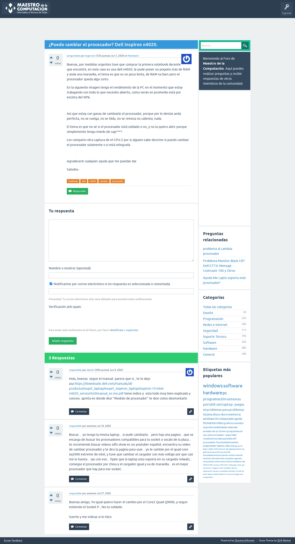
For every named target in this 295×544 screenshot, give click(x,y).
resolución (207, 459)
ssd (209, 435)
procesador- (218, 435)
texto (205, 474)
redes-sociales (212, 474)
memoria (234, 414)
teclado (218, 438)
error (240, 446)
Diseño (208, 313)
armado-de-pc (211, 431)
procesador (117, 181)
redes (210, 449)
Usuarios (124, 11)
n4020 (93, 181)
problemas (236, 409)
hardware (212, 392)
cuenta (223, 462)
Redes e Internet (215, 325)
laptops (232, 449)
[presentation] (80, 318)
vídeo (227, 446)
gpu (243, 465)
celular (217, 459)
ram (219, 404)
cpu (205, 435)
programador (208, 477)
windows (213, 385)
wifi (234, 438)
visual (228, 474)
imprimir (229, 462)
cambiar (104, 181)
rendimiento (220, 427)
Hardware (133, 55)
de (229, 452)
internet (232, 427)
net (211, 465)
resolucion (207, 468)
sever (221, 468)
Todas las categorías (217, 307)
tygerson (90, 55)
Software (209, 342)
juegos (239, 404)
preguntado (73, 55)
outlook (231, 455)
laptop (227, 404)
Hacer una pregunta (145, 11)
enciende (239, 455)
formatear (209, 423)
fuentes (225, 455)
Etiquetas (94, 11)
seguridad (230, 435)
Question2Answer (245, 540)
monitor (239, 423)
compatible (223, 471)
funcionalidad (223, 442)
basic (205, 449)
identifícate (116, 330)
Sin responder (77, 11)
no (208, 465)
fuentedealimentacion (212, 455)
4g (243, 471)
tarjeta (207, 414)
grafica (230, 459)
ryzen (239, 465)
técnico (234, 468)
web (243, 462)
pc (224, 392)
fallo (222, 459)
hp (227, 449)
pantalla (227, 438)
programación (214, 399)
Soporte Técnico (214, 336)
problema (237, 462)
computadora (208, 462)
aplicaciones (209, 452)
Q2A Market (284, 540)
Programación (213, 319)
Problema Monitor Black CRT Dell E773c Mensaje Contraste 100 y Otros (224, 265)
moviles (238, 471)
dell (84, 181)
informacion (220, 449)
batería (220, 446)
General (208, 354)
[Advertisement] (147, 29)
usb (226, 459)
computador (226, 418)
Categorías (110, 11)
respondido (75, 370)
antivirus (240, 449)
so (204, 409)
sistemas (234, 399)
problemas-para (218, 409)
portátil (209, 404)
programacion (235, 431)
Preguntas (59, 11)
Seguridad (210, 330)
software (233, 385)
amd (225, 452)
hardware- (231, 471)
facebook (221, 474)
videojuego (232, 465)
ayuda (238, 418)
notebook (73, 181)
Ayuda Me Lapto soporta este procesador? (224, 280)
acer (241, 474)
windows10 (210, 418)
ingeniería (238, 459)
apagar (237, 474)
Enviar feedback (13, 540)
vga (235, 446)
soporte (208, 427)
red (232, 446)
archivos (219, 452)
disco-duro (220, 414)
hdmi (226, 465)
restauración (207, 471)
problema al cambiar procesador (218, 251)
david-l (90, 370)
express (216, 471)
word (232, 474)
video (220, 423)
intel (205, 465)
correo (217, 462)
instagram (215, 468)
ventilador (227, 468)
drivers (223, 431)
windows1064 (218, 465)
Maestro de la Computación (188, 11)
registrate (132, 330)
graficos (229, 423)
